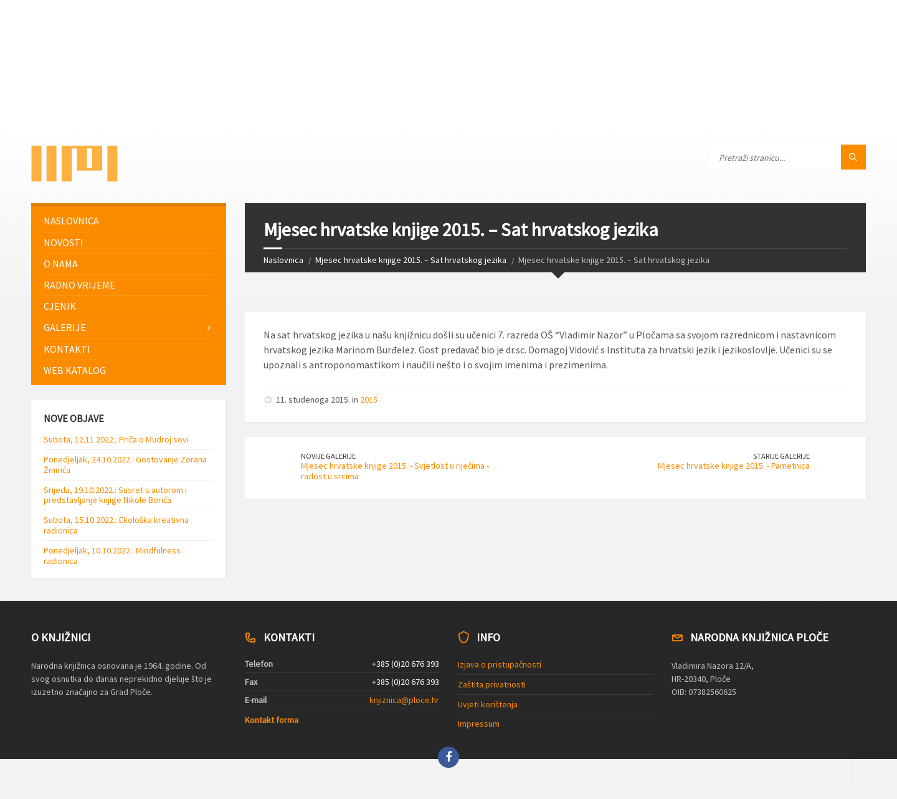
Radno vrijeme (79, 285)
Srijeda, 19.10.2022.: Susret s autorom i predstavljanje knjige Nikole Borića (115, 495)
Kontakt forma (271, 719)
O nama (61, 263)
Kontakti (67, 349)
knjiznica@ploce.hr (404, 700)
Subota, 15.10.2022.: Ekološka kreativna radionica (116, 525)
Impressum (479, 723)
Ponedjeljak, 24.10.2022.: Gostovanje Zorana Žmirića (125, 465)
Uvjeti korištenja (488, 704)
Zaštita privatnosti (492, 684)
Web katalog (75, 370)
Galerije (65, 327)
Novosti (63, 242)
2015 (368, 399)
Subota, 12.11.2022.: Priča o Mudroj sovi (116, 439)
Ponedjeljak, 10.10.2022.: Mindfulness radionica (112, 556)
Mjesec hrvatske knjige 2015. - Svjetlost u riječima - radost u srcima (395, 471)
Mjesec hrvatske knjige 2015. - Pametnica (734, 465)
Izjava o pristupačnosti (499, 664)
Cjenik (60, 306)
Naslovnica (283, 260)
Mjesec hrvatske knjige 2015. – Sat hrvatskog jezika (410, 260)
